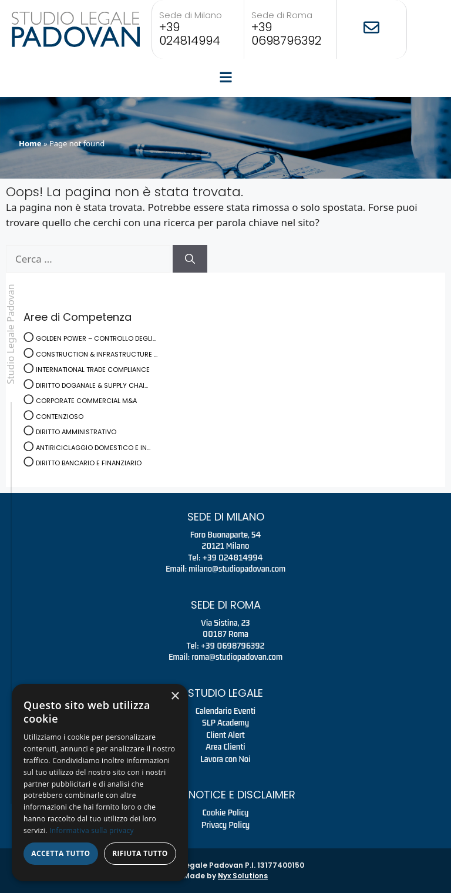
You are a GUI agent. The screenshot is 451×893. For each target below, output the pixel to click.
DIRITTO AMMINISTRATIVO (76, 432)
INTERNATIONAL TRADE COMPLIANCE (93, 369)
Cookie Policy (226, 812)
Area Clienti (225, 747)
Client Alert (225, 735)
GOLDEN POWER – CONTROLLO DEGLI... (96, 338)
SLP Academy (225, 722)
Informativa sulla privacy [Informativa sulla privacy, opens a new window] (91, 830)
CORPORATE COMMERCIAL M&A (86, 400)
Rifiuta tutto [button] (140, 853)
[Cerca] (190, 259)
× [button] (174, 696)
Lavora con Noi (225, 759)
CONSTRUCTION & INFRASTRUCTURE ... (96, 354)
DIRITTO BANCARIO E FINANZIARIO (89, 463)
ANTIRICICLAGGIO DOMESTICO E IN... (93, 447)
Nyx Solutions (243, 876)
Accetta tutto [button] (60, 853)
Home (30, 143)
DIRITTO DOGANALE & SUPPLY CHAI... (92, 385)
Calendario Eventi (225, 711)
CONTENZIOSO (59, 416)
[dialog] (100, 782)
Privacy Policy (225, 825)
